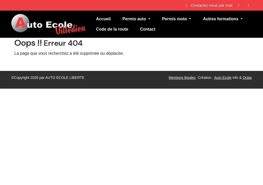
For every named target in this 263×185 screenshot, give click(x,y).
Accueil (103, 19)
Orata (247, 78)
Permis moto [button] (175, 19)
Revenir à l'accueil (31, 63)
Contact (147, 29)
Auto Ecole (223, 78)
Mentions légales (182, 78)
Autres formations (221, 19)
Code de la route (112, 29)
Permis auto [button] (135, 19)
